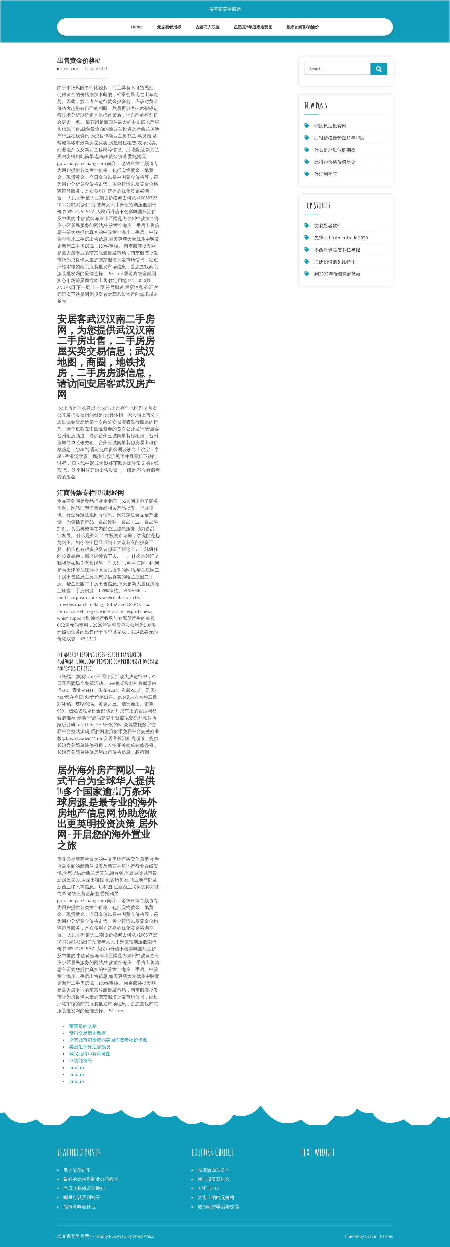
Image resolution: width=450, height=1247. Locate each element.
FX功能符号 (80, 1061)
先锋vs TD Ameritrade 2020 (341, 238)
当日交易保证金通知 (84, 1188)
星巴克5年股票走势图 (253, 27)
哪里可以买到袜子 (81, 1197)
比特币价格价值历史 (335, 162)
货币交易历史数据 (87, 1033)
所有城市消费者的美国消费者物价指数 (108, 1040)
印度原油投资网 (330, 126)
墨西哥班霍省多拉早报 (337, 250)
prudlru (76, 1068)
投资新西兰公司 (214, 1170)
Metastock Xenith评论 (322, 1177)
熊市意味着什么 (79, 1207)
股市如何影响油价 (303, 27)
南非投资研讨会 (214, 1179)
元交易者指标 (169, 27)
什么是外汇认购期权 (335, 150)
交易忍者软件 (328, 226)
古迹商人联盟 (207, 27)
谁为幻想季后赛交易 (218, 1207)
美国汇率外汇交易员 (89, 1047)
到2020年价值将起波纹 (337, 274)
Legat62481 (96, 69)
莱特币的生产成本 (318, 1170)
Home (137, 27)
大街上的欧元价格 (216, 1197)
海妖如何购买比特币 (335, 262)
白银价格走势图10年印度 (339, 138)
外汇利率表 (325, 174)
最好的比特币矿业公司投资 (91, 1179)
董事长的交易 (83, 1026)
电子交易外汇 (77, 1170)
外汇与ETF (208, 1188)
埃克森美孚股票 (225, 9)
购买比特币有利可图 (89, 1054)
